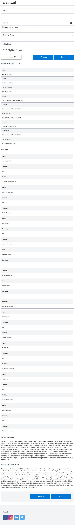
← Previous (43, 57)
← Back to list (11, 57)
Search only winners (9, 27)
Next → (63, 57)
